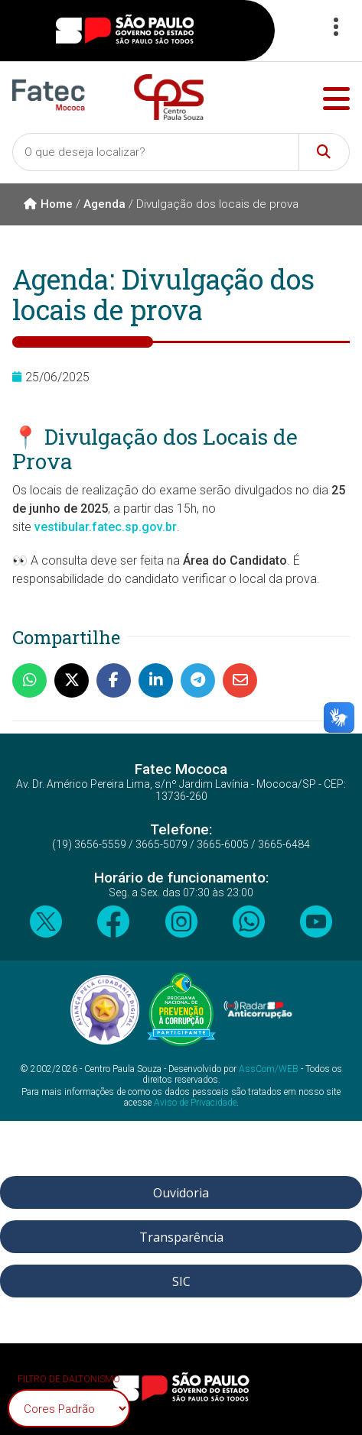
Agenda (104, 204)
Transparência (181, 1237)
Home (48, 204)
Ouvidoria (181, 1192)
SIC (181, 1281)
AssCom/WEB (268, 1069)
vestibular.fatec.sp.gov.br (105, 527)
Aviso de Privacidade (195, 1102)
